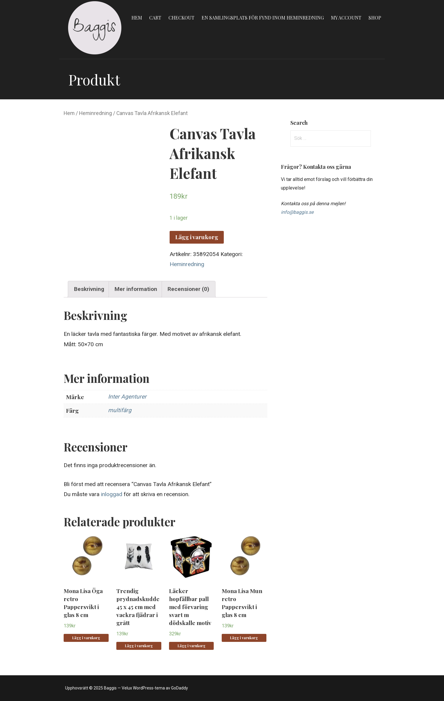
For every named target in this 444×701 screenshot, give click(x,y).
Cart (155, 17)
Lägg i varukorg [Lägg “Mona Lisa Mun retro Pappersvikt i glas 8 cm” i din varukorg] (244, 637)
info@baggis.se (297, 212)
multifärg (119, 410)
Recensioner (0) (188, 289)
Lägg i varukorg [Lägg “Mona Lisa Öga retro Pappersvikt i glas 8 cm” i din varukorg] (86, 637)
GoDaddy (179, 688)
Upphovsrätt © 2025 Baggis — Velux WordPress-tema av (118, 688)
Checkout (181, 17)
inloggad (111, 494)
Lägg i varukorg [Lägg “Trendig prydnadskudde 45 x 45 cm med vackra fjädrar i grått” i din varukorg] (139, 645)
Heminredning (95, 113)
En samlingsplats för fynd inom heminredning (263, 17)
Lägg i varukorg (196, 237)
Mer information (136, 289)
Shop (375, 17)
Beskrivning (89, 289)
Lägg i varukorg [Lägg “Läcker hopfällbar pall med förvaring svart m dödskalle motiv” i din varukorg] (191, 645)
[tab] (89, 289)
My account (346, 17)
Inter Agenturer (127, 396)
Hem (136, 17)
